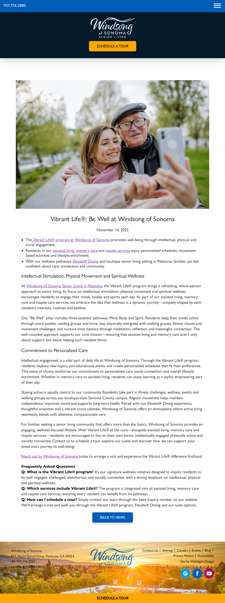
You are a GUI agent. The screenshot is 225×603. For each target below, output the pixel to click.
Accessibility (206, 556)
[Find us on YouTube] (209, 573)
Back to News (112, 517)
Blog (208, 550)
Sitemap (167, 550)
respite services (117, 250)
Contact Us (150, 550)
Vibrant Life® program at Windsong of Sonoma (70, 239)
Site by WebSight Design (197, 561)
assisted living (63, 250)
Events (196, 550)
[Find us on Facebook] (197, 573)
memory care (87, 250)
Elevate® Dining (85, 261)
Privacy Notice (183, 556)
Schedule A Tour (113, 598)
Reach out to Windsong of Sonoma (49, 456)
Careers (182, 550)
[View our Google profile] (185, 573)
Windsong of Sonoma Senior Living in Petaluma (64, 285)
